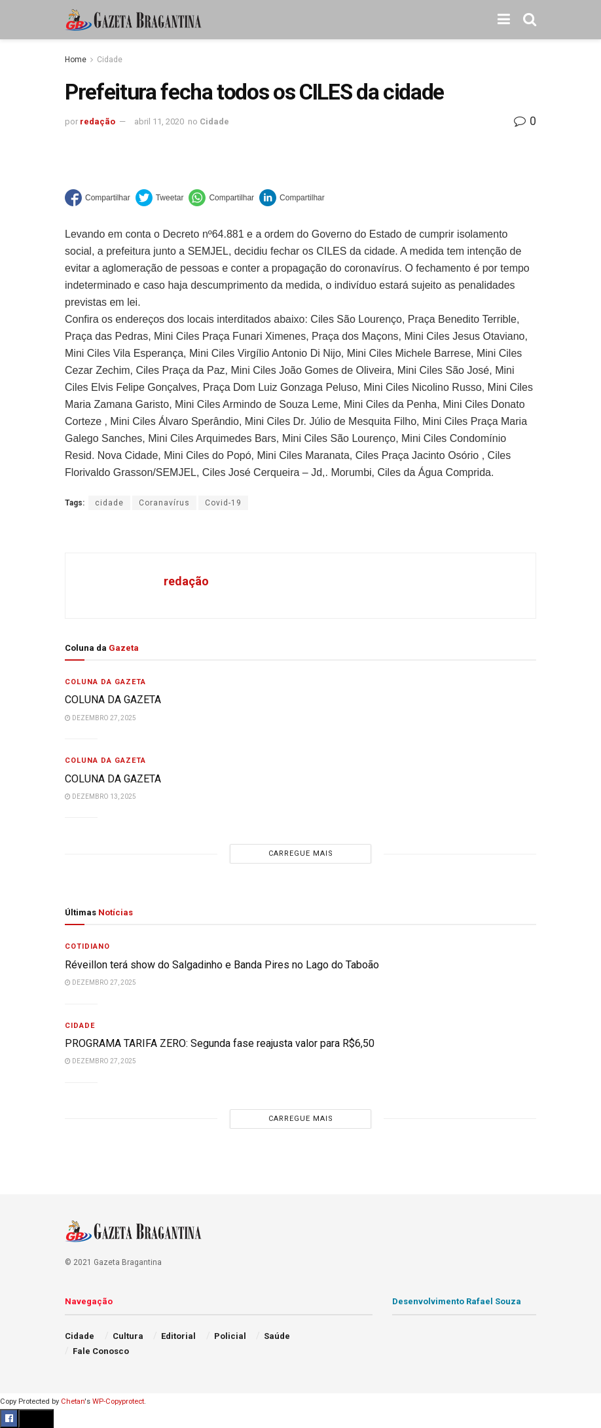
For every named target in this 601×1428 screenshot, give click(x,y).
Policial (230, 1336)
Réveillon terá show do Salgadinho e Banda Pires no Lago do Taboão (222, 965)
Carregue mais (300, 853)
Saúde (277, 1336)
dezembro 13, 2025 (100, 796)
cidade (109, 502)
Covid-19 (223, 502)
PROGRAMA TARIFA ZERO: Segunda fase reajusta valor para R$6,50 (219, 1043)
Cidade (109, 59)
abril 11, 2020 (159, 121)
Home (75, 59)
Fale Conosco (101, 1351)
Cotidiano (87, 946)
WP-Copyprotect (118, 1401)
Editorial (178, 1336)
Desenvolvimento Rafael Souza (456, 1301)
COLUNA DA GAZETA (114, 699)
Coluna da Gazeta (105, 682)
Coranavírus (164, 502)
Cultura (128, 1336)
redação (97, 121)
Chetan (72, 1401)
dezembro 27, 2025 (100, 718)
